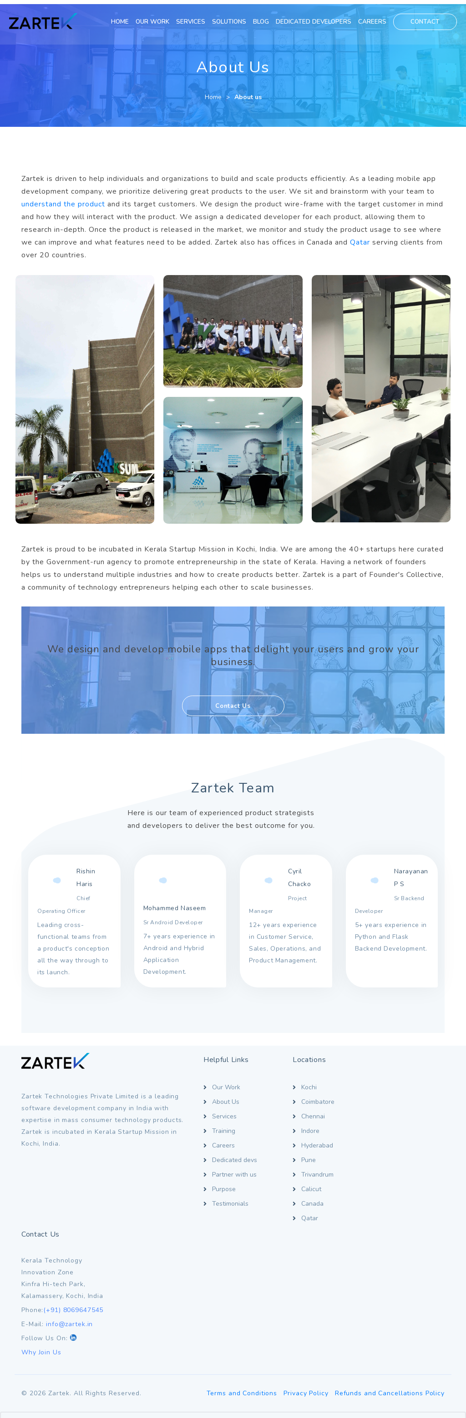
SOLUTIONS (229, 21)
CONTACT (425, 21)
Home (213, 93)
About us (248, 93)
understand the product (63, 200)
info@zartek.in (397, 1142)
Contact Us (233, 699)
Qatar (360, 238)
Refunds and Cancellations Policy (390, 1251)
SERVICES (190, 21)
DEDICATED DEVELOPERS (313, 21)
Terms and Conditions (240, 1251)
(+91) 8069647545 (401, 1128)
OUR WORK (152, 21)
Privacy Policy (305, 1251)
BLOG (261, 21)
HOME (120, 21)
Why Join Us (369, 1170)
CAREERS (372, 21)
